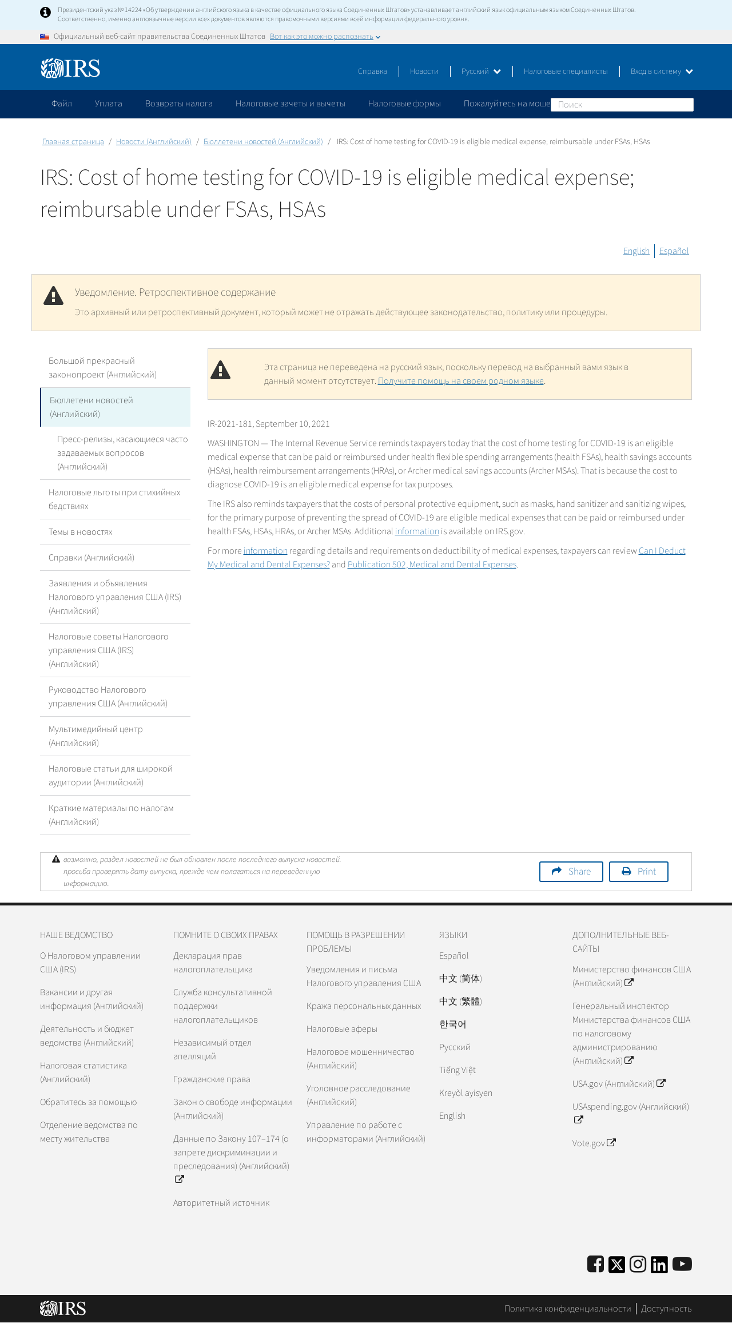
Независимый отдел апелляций (212, 1049)
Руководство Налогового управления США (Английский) (108, 697)
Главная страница (73, 142)
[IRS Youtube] (682, 1265)
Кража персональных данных (364, 1006)
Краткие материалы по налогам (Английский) (111, 815)
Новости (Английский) (154, 142)
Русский (481, 71)
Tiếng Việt (457, 1070)
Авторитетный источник (221, 1203)
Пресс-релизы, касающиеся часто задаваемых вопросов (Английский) (122, 453)
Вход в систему (662, 71)
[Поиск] (622, 105)
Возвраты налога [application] (179, 103)
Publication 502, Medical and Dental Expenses (432, 564)
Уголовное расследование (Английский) (359, 1095)
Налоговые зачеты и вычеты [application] (290, 103)
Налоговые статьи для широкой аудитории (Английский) (111, 775)
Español (674, 251)
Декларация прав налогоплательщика (213, 962)
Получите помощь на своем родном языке (461, 381)
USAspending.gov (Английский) (630, 1113)
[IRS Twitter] (617, 1268)
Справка (372, 71)
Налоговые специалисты (566, 71)
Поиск (684, 104)
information (417, 531)
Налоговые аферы (342, 1029)
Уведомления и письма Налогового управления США (364, 976)
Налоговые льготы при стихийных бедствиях (114, 499)
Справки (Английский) (91, 557)
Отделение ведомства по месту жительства (89, 1132)
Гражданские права (211, 1079)
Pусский (455, 1047)
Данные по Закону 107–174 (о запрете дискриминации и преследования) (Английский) (231, 1159)
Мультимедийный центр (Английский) (96, 736)
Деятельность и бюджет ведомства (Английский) (87, 1036)
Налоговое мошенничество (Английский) (361, 1059)
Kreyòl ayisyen (465, 1093)
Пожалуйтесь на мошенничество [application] (528, 103)
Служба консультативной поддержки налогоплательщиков (222, 1006)
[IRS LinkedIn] (659, 1268)
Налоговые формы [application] (404, 103)
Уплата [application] (108, 103)
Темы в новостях (80, 532)
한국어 (453, 1024)
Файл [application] (61, 103)
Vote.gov (593, 1143)
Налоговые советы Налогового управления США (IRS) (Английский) (109, 650)
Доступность (666, 1308)
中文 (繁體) (460, 1001)
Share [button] (579, 872)
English (636, 251)
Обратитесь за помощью (88, 1102)
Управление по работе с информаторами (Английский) (366, 1132)
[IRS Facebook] (595, 1265)
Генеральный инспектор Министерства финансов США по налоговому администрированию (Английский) (631, 1033)
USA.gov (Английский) (618, 1084)
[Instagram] (638, 1265)
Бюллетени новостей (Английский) (263, 142)
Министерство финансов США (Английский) (631, 976)
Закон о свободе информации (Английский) (232, 1109)
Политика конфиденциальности (567, 1308)
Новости (424, 71)
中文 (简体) (460, 978)
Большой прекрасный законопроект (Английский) (103, 368)
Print (647, 872)
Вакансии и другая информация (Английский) (92, 999)
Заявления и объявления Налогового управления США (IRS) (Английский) (115, 597)
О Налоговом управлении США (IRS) (90, 962)
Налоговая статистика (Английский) (83, 1072)
